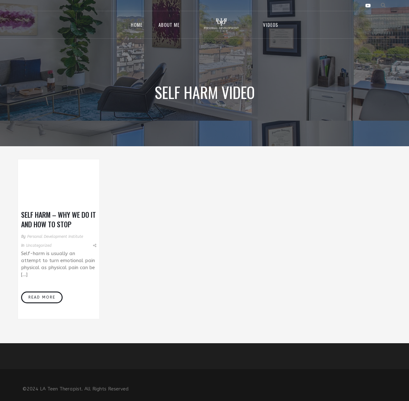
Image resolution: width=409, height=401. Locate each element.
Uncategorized (38, 245)
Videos (270, 24)
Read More (41, 297)
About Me (169, 24)
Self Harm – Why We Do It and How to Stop (58, 219)
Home (137, 24)
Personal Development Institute (55, 236)
